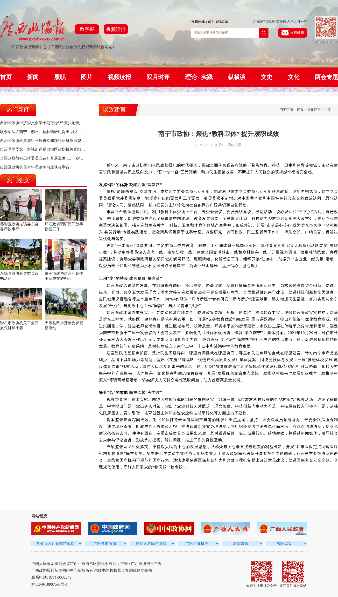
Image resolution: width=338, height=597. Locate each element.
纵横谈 (237, 77)
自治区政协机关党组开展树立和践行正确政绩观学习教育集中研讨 (56, 141)
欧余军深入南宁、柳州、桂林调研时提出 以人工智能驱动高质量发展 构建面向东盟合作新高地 (80, 132)
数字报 (87, 29)
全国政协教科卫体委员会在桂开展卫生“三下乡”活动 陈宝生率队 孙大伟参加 (64, 158)
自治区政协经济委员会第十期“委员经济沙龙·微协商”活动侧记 (52, 123)
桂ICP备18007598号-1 (49, 584)
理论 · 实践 (199, 77)
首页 (6, 77)
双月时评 (158, 77)
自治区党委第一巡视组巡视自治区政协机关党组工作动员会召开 (54, 149)
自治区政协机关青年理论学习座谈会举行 (35, 167)
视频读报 (116, 29)
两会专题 (326, 77)
